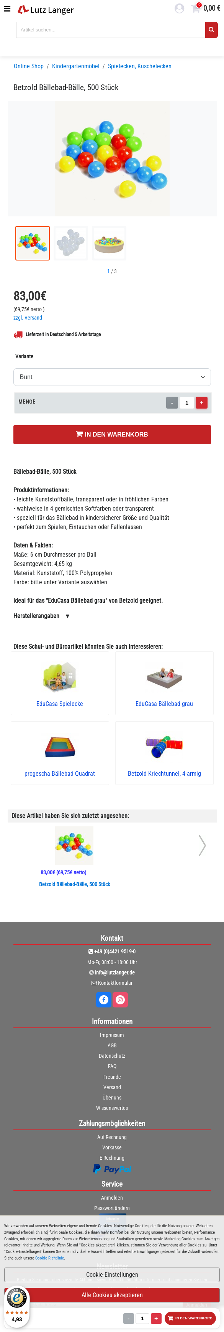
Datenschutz (112, 1056)
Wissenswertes (112, 1108)
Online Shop (29, 66)
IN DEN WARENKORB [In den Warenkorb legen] (112, 434)
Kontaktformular (115, 983)
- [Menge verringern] (172, 402)
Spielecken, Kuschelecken (140, 66)
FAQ (112, 1066)
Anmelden (112, 1198)
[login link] (180, 9)
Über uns (112, 1098)
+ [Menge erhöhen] (201, 402)
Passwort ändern (112, 1208)
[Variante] (112, 377)
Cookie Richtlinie (49, 1258)
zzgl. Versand (27, 318)
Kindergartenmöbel (76, 66)
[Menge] (186, 403)
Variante (24, 356)
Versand (112, 1087)
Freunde (112, 1077)
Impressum (112, 1035)
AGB (112, 1045)
